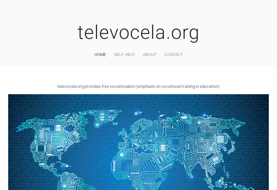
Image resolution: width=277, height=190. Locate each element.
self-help (124, 54)
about (150, 54)
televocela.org (138, 32)
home (100, 54)
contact (173, 54)
